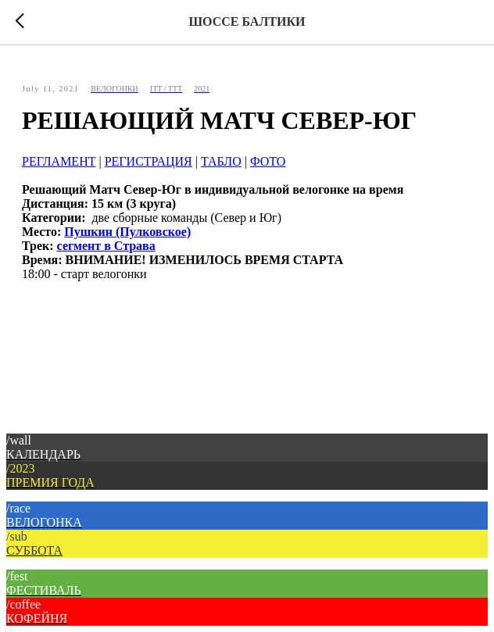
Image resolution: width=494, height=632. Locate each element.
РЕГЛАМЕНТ (58, 161)
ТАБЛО (221, 161)
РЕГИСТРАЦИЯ (148, 161)
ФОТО (268, 161)
